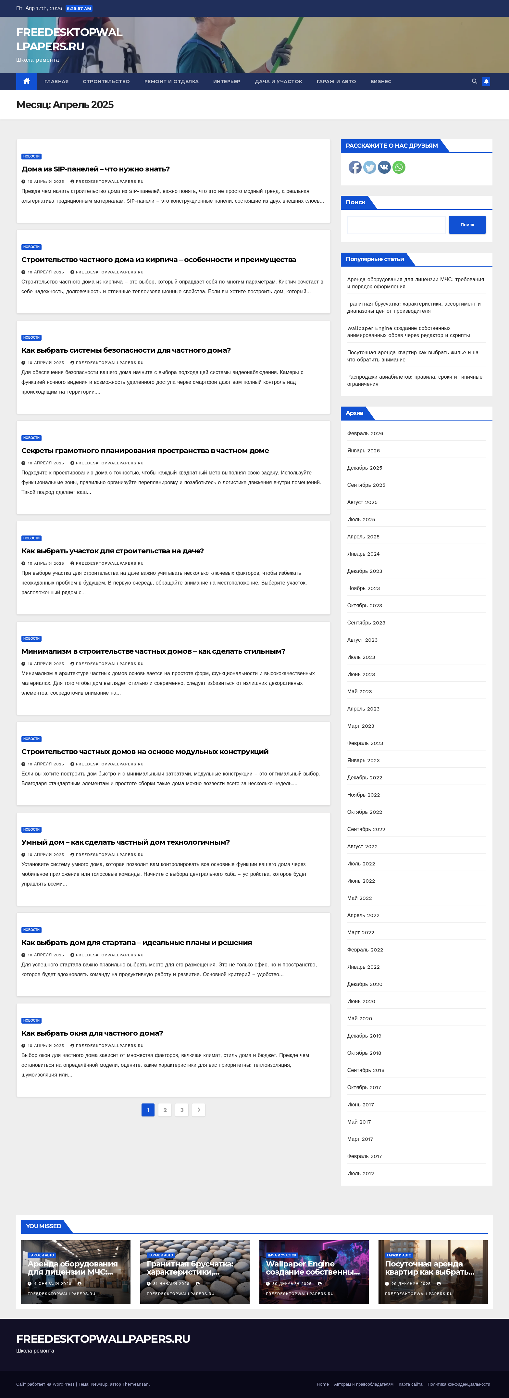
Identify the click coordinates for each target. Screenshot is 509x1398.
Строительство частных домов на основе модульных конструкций (144, 751)
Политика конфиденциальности (459, 1384)
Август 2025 (362, 502)
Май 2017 (359, 1122)
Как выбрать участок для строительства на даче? (112, 551)
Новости (31, 156)
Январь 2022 (363, 967)
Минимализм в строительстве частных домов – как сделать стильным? (153, 651)
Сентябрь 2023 (366, 623)
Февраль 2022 (365, 950)
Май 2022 (359, 898)
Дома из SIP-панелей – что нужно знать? (95, 169)
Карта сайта (410, 1384)
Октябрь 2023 (364, 605)
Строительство (106, 81)
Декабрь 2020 (365, 984)
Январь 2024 (363, 554)
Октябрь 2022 (364, 812)
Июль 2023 (361, 657)
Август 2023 (362, 640)
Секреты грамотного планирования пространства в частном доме (145, 450)
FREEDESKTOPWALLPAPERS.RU (107, 181)
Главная (56, 81)
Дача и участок (279, 81)
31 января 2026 (172, 1283)
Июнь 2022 (361, 881)
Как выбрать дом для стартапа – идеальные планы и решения (136, 942)
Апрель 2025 (363, 537)
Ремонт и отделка (171, 81)
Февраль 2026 (365, 433)
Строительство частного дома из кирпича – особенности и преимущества (158, 259)
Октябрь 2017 (364, 1087)
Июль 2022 (361, 864)
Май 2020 (359, 1018)
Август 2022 (362, 846)
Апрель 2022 (363, 915)
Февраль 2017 (364, 1156)
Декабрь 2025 (364, 468)
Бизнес (381, 81)
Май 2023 (359, 691)
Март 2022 (360, 932)
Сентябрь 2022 (366, 829)
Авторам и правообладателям (363, 1384)
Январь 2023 (363, 760)
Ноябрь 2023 (363, 588)
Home (323, 1384)
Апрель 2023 (363, 709)
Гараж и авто (336, 81)
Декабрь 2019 (364, 1036)
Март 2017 (360, 1139)
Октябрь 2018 (364, 1053)
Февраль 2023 (365, 743)
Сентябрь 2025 (366, 485)
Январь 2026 (363, 450)
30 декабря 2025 (292, 1283)
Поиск (356, 202)
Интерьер (227, 81)
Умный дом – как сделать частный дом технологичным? (125, 842)
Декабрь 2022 (364, 778)
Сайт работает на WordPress (46, 1384)
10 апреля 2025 (47, 181)
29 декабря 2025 (411, 1283)
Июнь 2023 (361, 674)
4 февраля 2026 (53, 1283)
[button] (474, 81)
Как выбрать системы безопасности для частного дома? (126, 350)
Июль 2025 (361, 519)
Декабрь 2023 (364, 571)
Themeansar (135, 1384)
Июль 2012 (360, 1173)
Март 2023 (360, 726)
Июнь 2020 (361, 1001)
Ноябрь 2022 (363, 795)
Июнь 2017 (360, 1105)
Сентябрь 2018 (366, 1070)
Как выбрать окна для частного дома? (92, 1033)
